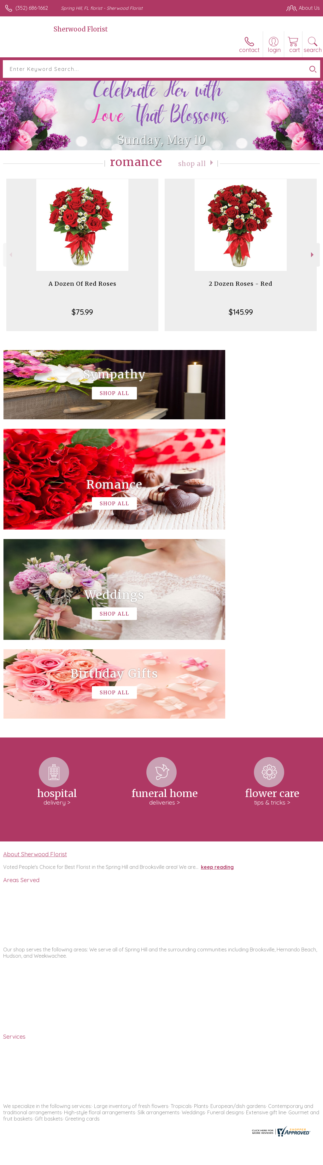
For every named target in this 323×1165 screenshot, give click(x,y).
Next (313, 255)
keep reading (217, 678)
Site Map (297, 1159)
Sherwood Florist (81, 29)
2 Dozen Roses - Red (241, 283)
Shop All (192, 163)
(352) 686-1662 (31, 8)
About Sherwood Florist (35, 665)
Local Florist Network (258, 1159)
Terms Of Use (175, 1159)
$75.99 (82, 312)
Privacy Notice (212, 1159)
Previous (10, 255)
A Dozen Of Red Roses (82, 283)
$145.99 (241, 312)
